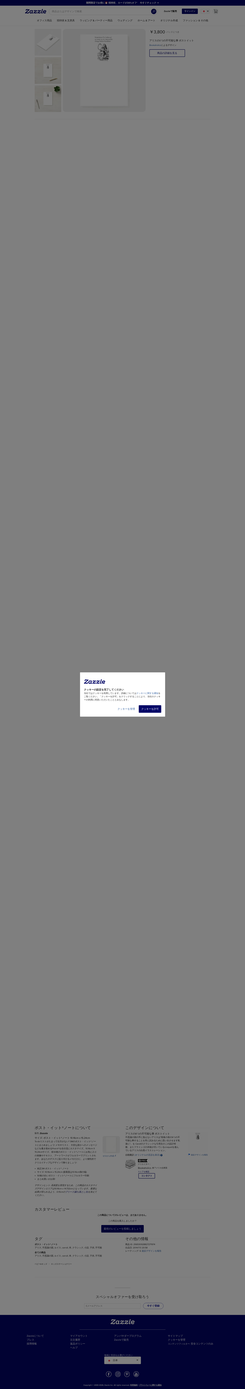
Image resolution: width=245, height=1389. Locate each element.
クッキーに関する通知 (147, 693)
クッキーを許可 (150, 709)
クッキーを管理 (126, 709)
